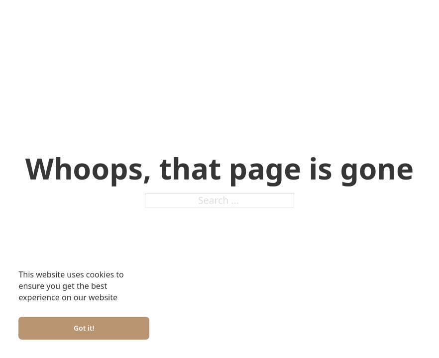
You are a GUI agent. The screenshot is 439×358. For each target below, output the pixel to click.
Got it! (84, 328)
